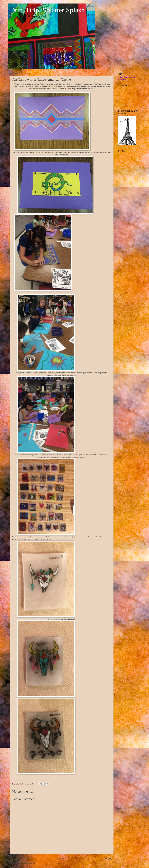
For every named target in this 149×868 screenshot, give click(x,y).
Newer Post (15, 858)
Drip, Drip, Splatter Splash (47, 10)
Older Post (108, 858)
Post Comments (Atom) (27, 863)
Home (62, 858)
